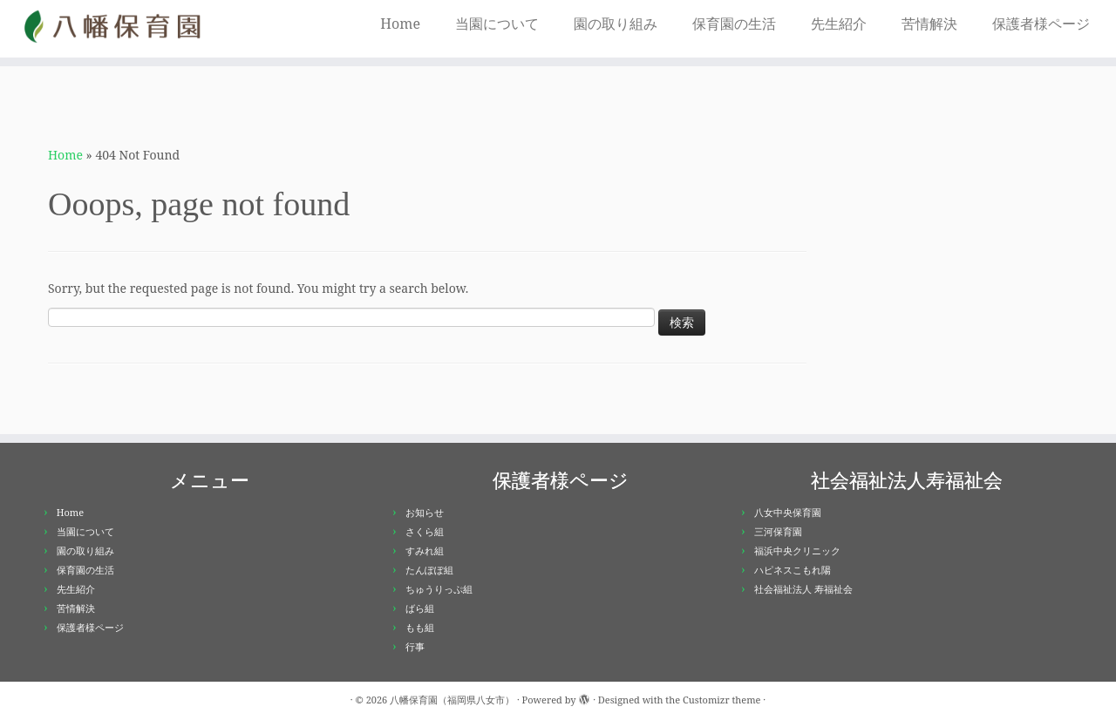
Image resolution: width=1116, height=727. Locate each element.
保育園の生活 (734, 23)
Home (400, 23)
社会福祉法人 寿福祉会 (803, 588)
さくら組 (424, 531)
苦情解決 (929, 23)
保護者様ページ (1041, 23)
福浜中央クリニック (797, 550)
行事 (415, 646)
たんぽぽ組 (429, 569)
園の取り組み (615, 23)
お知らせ (424, 512)
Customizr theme (722, 699)
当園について (497, 23)
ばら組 (419, 608)
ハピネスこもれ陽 (792, 569)
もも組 (419, 627)
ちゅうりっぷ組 (439, 588)
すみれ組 (424, 550)
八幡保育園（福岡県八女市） (452, 699)
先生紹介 (839, 23)
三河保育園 (778, 531)
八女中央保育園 (787, 512)
